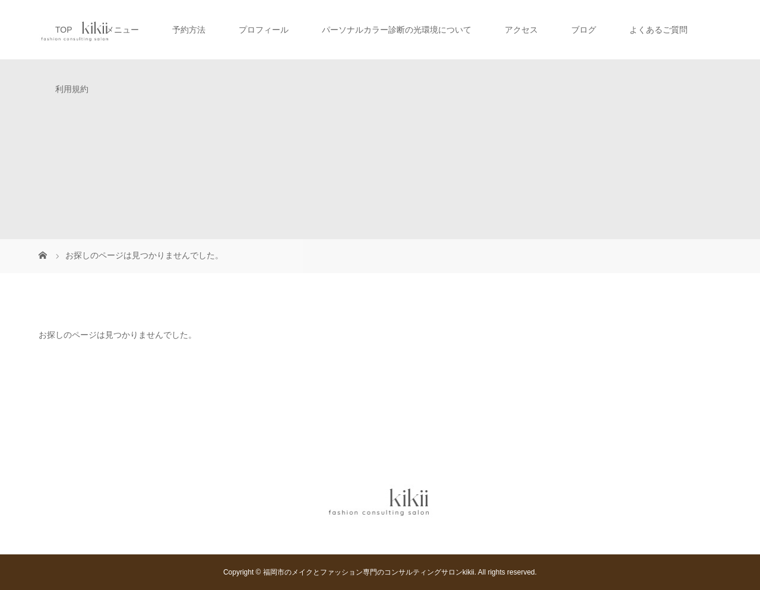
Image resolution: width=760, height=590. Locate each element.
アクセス (521, 29)
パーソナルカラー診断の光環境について (396, 29)
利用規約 (71, 89)
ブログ (583, 29)
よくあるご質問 (658, 29)
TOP (63, 29)
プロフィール (264, 29)
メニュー (122, 29)
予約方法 (188, 29)
